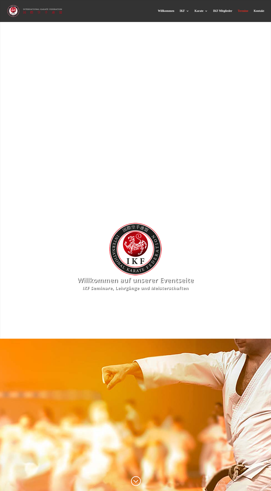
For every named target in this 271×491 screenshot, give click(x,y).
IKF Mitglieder (222, 11)
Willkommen (166, 11)
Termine (243, 11)
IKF (182, 11)
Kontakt (259, 11)
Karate (199, 11)
